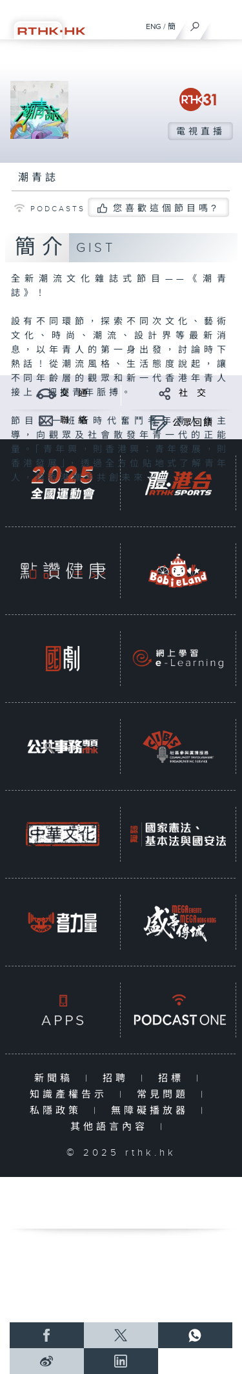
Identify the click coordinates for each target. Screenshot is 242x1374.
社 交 (193, 393)
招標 (174, 1078)
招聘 (118, 1078)
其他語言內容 (112, 1126)
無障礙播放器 (152, 1110)
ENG (153, 26)
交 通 (74, 393)
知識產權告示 (71, 1094)
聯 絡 (74, 420)
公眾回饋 (193, 423)
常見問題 (165, 1094)
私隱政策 (58, 1110)
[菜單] (224, 23)
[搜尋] (195, 23)
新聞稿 (56, 1078)
